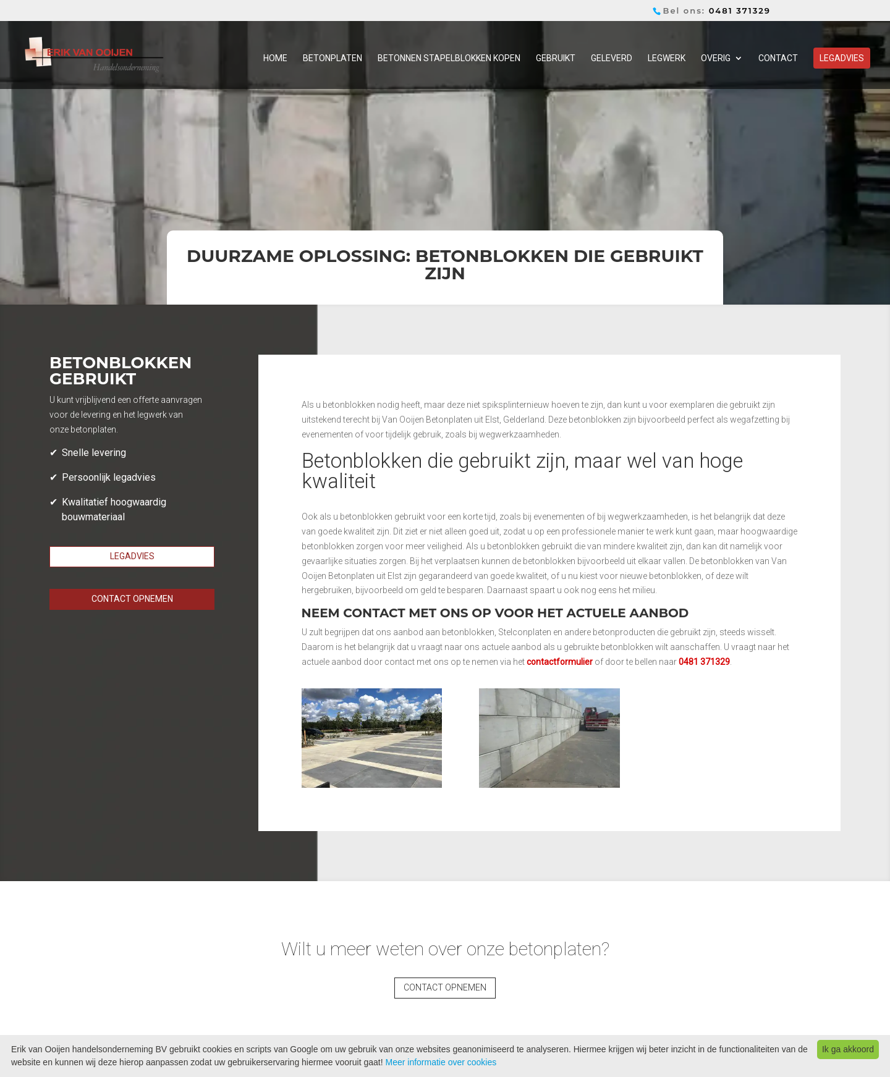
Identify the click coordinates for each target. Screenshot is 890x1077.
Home (275, 58)
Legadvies (842, 58)
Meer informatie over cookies (440, 1062)
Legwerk (666, 58)
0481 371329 (740, 10)
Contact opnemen (132, 599)
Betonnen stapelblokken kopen (449, 58)
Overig (716, 58)
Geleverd (611, 58)
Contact (778, 58)
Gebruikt (555, 58)
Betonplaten (332, 58)
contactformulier (560, 662)
